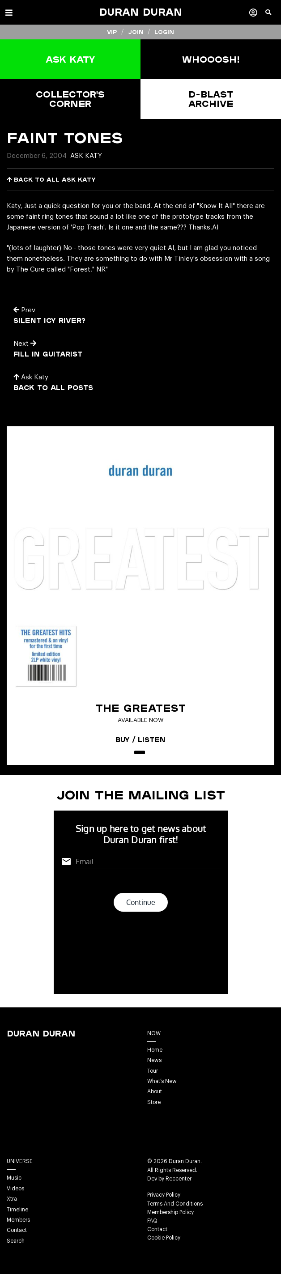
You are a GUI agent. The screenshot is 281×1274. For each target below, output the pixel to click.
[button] (273, 15)
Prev (24, 310)
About (154, 1091)
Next (24, 343)
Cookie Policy (163, 1237)
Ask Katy (86, 156)
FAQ (152, 1220)
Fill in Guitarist (47, 354)
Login (164, 32)
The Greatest (141, 708)
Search (16, 1241)
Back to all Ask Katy (51, 179)
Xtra (12, 1199)
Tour (152, 1071)
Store (154, 1102)
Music (14, 1178)
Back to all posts (53, 387)
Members (18, 1220)
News (154, 1060)
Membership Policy (170, 1212)
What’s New (162, 1081)
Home (154, 1050)
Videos (15, 1188)
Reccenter (179, 1178)
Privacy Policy (163, 1195)
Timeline (17, 1209)
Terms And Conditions (175, 1203)
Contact (17, 1230)
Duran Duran (140, 12)
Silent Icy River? (49, 320)
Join (136, 32)
